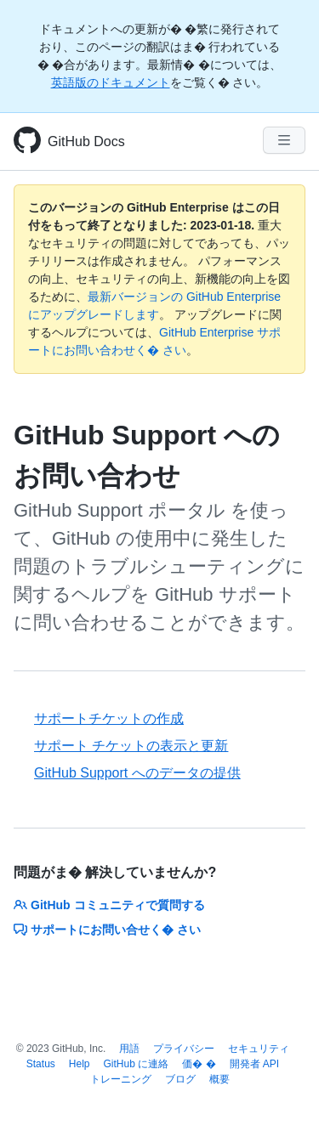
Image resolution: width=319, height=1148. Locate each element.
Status (40, 1064)
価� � (198, 1064)
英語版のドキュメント (110, 82)
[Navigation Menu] (284, 140)
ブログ (180, 1079)
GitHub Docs (86, 141)
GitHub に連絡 (136, 1064)
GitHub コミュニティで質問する (109, 905)
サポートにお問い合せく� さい (107, 929)
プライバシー (183, 1049)
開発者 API (255, 1064)
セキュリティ (258, 1049)
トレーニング (120, 1079)
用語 (129, 1049)
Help (79, 1064)
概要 (219, 1079)
